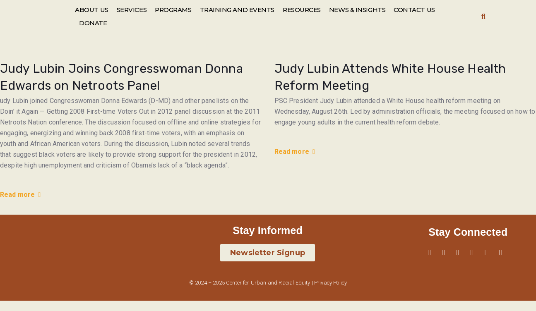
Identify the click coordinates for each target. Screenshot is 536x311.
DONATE (93, 23)
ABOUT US (91, 10)
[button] (483, 17)
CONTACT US (414, 10)
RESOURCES (302, 10)
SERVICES (132, 10)
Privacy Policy (330, 283)
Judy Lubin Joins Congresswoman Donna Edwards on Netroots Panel (121, 77)
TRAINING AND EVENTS (237, 10)
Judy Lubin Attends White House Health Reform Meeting (390, 77)
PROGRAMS (173, 10)
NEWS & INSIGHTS (357, 10)
